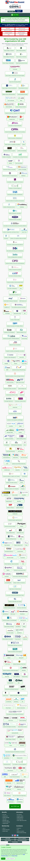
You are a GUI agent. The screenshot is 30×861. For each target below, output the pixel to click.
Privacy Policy (14, 855)
